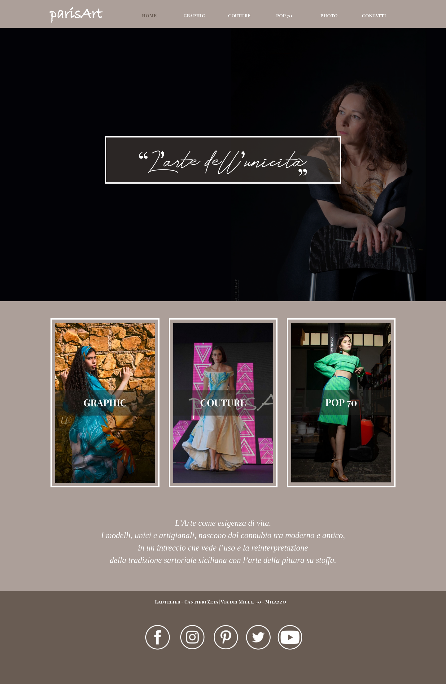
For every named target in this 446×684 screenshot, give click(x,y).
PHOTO (329, 15)
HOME (149, 15)
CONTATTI (374, 15)
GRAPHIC (194, 15)
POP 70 (284, 15)
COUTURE (239, 15)
